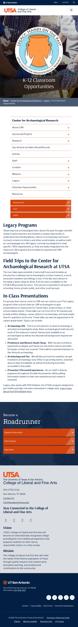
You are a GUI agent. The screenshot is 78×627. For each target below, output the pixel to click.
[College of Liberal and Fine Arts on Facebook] (6, 521)
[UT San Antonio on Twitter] (54, 597)
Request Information (39, 432)
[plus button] (40, 127)
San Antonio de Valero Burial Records (31, 147)
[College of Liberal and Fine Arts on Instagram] (31, 521)
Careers (25, 606)
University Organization (64, 606)
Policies (17, 621)
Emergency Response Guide (58, 618)
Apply (41, 215)
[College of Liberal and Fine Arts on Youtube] (22, 521)
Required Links (46, 621)
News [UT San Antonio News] (56, 2)
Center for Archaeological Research (26, 101)
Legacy (47, 101)
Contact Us (8, 498)
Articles (16, 154)
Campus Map (36, 606)
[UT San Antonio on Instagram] (72, 597)
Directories (47, 606)
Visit (41, 209)
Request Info (41, 202)
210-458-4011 (20, 590)
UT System (59, 621)
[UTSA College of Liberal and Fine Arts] (20, 10)
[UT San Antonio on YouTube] (60, 597)
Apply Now (39, 450)
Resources (17, 194)
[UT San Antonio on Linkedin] (66, 597)
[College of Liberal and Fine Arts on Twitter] (14, 521)
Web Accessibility (30, 621)
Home (5, 101)
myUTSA (65, 2)
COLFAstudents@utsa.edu (16, 502)
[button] (74, 2)
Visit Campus (39, 441)
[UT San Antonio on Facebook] (48, 597)
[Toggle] (71, 10)
